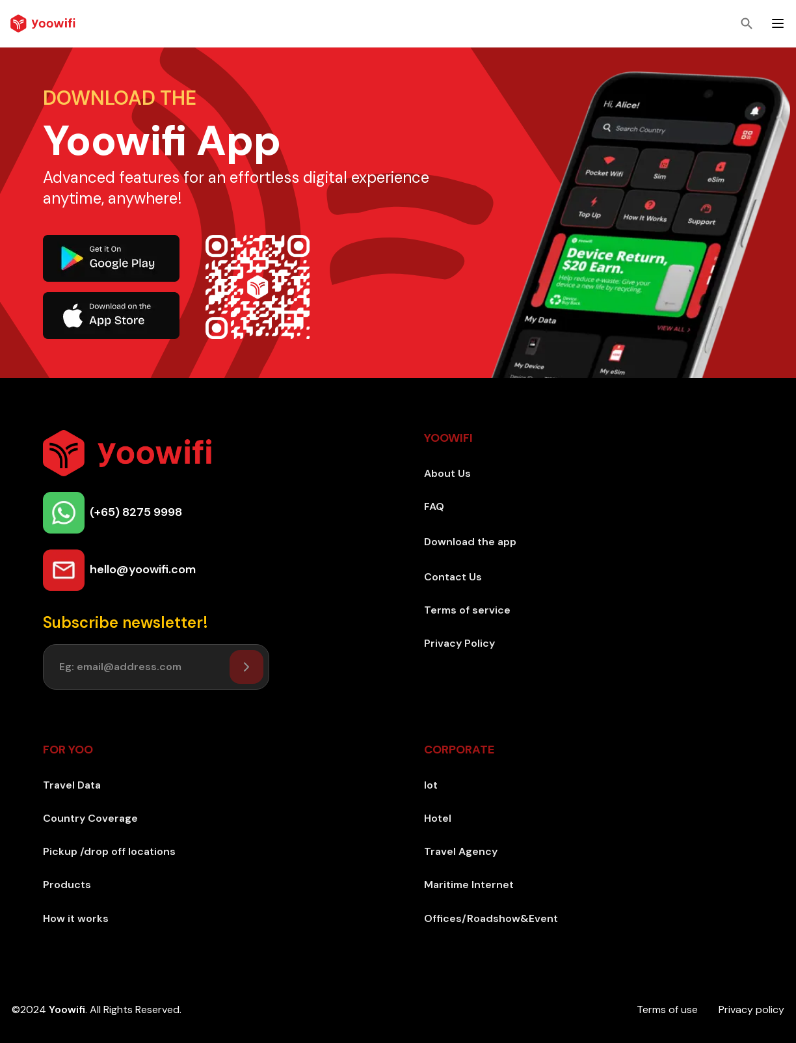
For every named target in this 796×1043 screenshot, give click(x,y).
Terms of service (467, 610)
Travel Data (72, 785)
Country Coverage (90, 818)
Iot (431, 785)
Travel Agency (461, 851)
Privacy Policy (459, 643)
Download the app (470, 542)
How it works (76, 918)
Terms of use (667, 1009)
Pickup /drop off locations (109, 851)
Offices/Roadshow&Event (491, 918)
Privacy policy (751, 1009)
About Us (447, 473)
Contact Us (453, 577)
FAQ (434, 506)
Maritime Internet (469, 884)
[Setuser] (246, 667)
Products (67, 884)
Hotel (437, 818)
